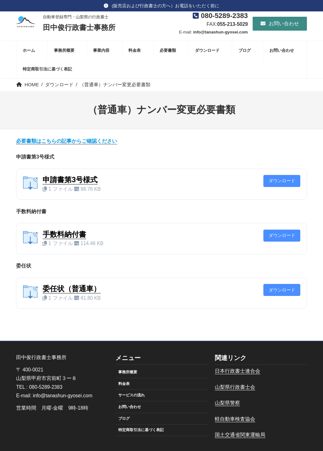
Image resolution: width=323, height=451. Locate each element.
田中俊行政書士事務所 (79, 27)
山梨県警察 (227, 403)
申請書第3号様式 (70, 180)
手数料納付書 (64, 234)
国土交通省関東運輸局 (240, 434)
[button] (161, 5)
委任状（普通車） (72, 289)
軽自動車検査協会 (235, 419)
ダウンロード (282, 180)
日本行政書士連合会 (237, 371)
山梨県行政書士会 (235, 387)
